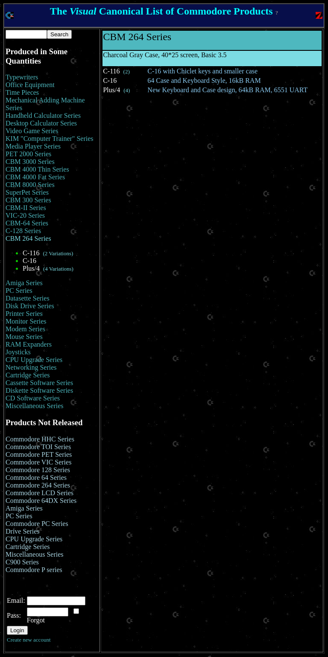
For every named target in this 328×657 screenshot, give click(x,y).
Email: (16, 600)
